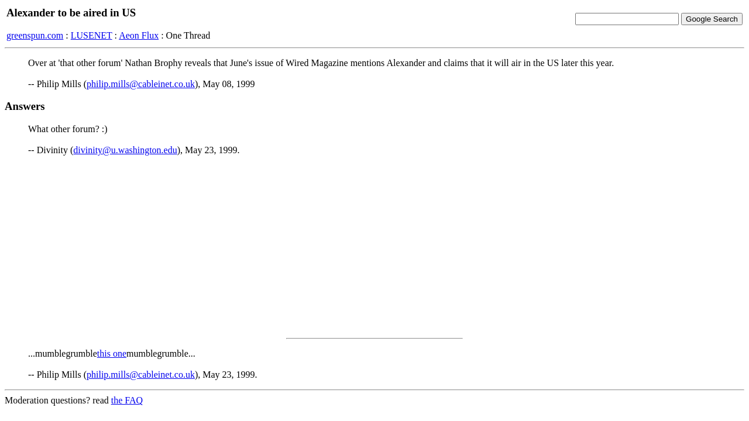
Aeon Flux (139, 35)
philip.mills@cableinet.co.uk (141, 84)
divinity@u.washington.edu (125, 150)
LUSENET (91, 35)
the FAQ (127, 400)
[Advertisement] (374, 247)
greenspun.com (34, 35)
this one (111, 353)
